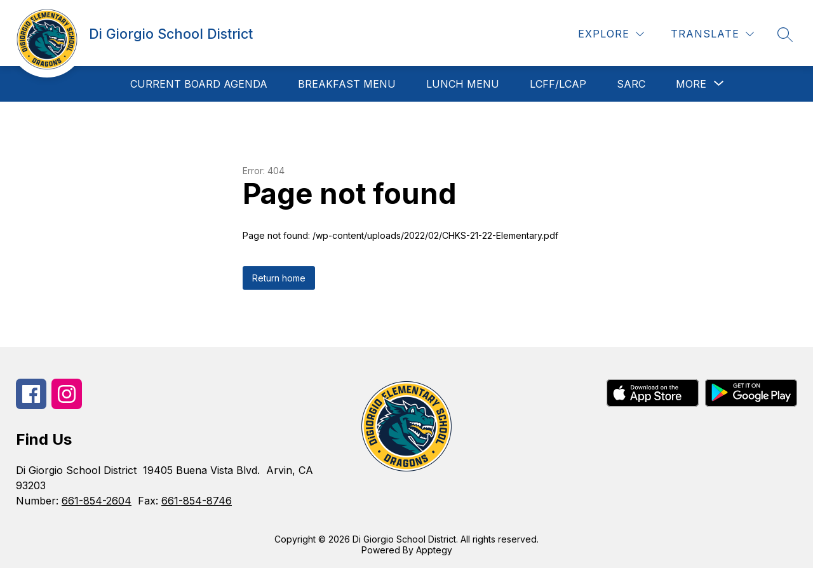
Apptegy (434, 549)
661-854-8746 (196, 500)
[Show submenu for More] (691, 83)
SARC (631, 84)
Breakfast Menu (347, 84)
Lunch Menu (462, 84)
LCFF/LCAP (558, 84)
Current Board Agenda (198, 84)
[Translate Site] (712, 34)
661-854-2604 (96, 500)
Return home (279, 278)
